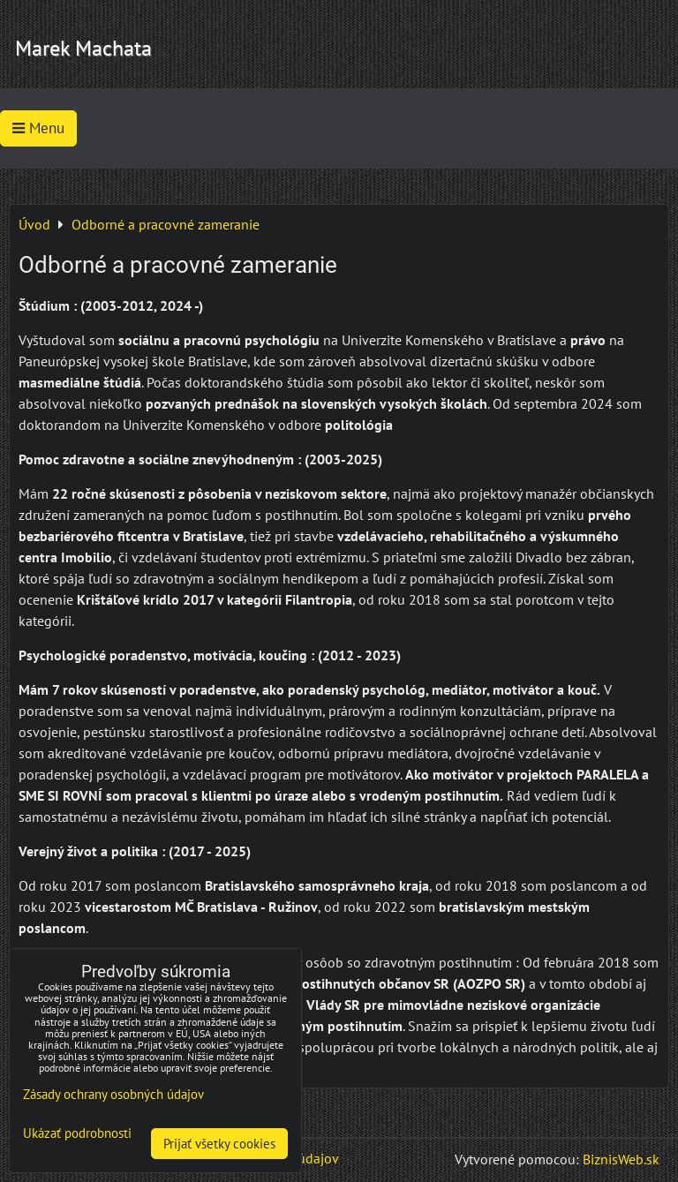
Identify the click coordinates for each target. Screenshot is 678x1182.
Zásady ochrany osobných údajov (113, 1094)
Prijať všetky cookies (219, 1143)
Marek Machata (83, 48)
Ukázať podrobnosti (77, 1133)
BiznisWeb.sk (621, 1159)
